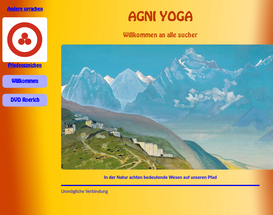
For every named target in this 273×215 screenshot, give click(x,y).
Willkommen (25, 81)
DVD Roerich (25, 100)
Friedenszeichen (24, 65)
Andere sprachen (25, 9)
